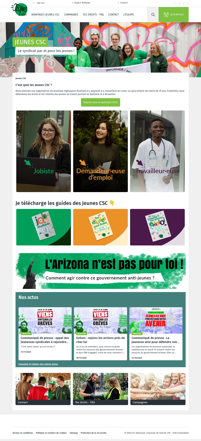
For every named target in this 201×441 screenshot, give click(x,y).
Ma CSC (40, 3)
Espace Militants (82, 3)
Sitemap (74, 435)
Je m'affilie (173, 14)
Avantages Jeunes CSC (45, 14)
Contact (124, 3)
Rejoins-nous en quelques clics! (101, 102)
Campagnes (71, 14)
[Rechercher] (153, 14)
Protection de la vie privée (93, 435)
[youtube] (180, 3)
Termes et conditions (22, 435)
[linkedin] (188, 3)
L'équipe (128, 14)
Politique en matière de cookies (51, 435)
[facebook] (176, 3)
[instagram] (184, 3)
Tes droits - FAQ (93, 14)
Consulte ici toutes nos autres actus (38, 364)
